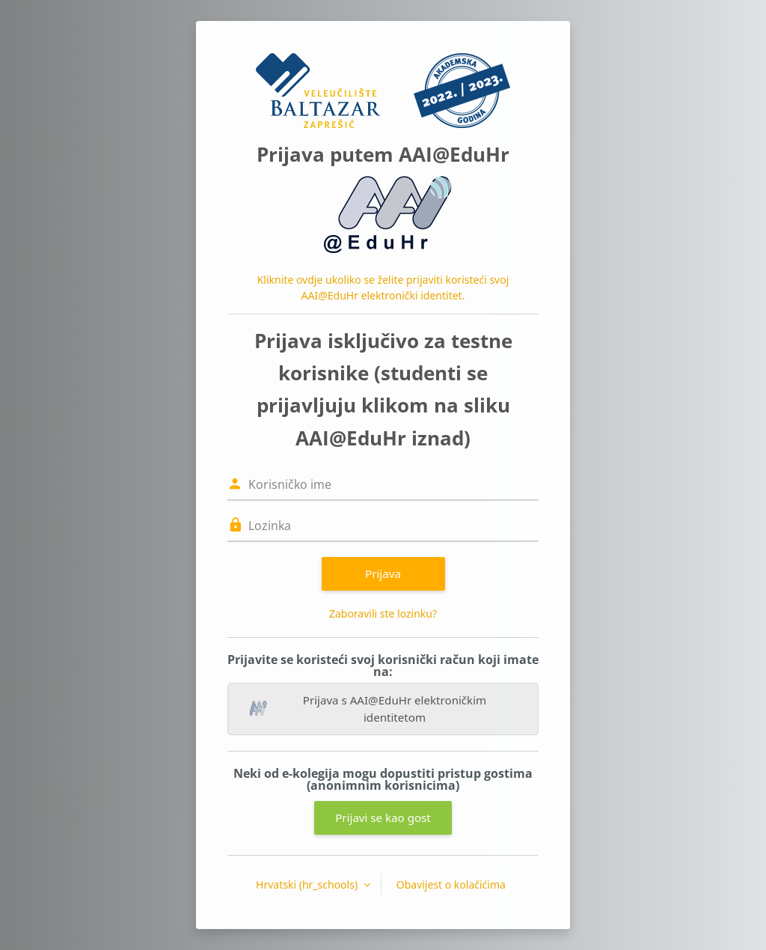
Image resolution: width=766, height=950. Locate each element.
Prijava (383, 573)
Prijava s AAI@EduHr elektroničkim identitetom (367, 708)
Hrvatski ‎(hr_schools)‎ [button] (308, 884)
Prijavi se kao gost (383, 817)
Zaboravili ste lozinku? (383, 613)
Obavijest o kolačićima (451, 884)
